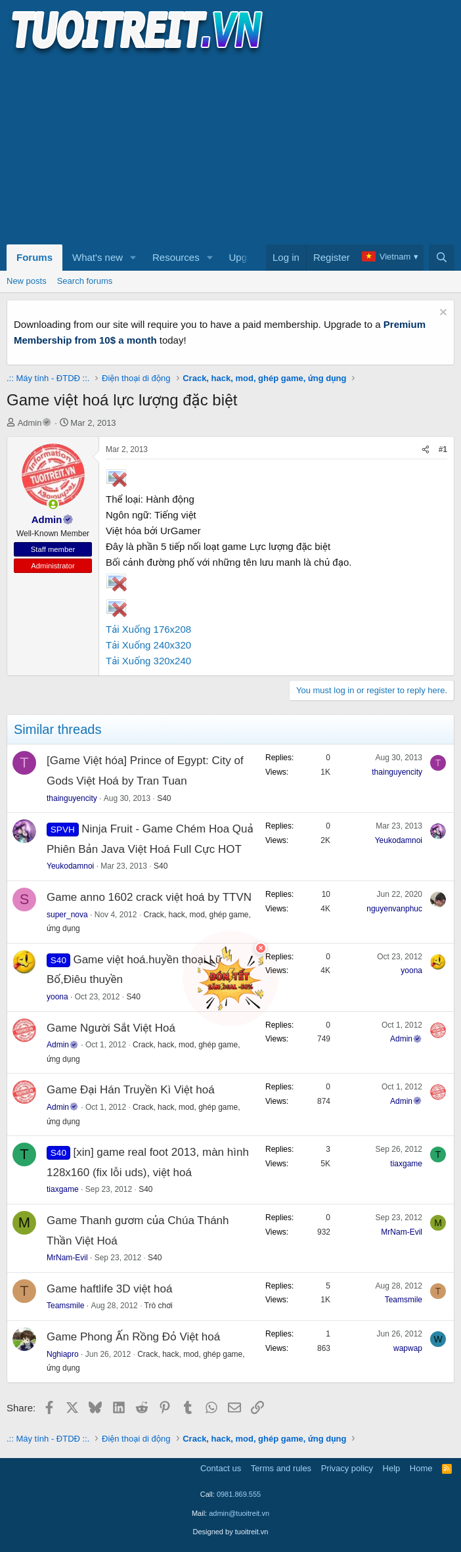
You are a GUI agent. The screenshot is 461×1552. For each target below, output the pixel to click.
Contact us (220, 1468)
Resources (176, 257)
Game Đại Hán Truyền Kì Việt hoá (131, 1090)
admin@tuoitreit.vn (239, 1513)
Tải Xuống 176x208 (148, 629)
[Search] (441, 257)
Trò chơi (158, 1305)
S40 (164, 798)
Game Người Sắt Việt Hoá (111, 1028)
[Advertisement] (230, 148)
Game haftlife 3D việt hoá (109, 1289)
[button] (133, 257)
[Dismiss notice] (441, 314)
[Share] (425, 450)
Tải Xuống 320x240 (148, 660)
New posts (27, 281)
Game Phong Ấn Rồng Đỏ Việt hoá (133, 1337)
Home (421, 1468)
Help (392, 1468)
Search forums (85, 281)
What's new (97, 257)
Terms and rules (281, 1468)
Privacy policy (347, 1468)
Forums (34, 257)
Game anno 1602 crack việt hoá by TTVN (149, 897)
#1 (443, 449)
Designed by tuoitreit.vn (231, 1532)
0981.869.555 (239, 1494)
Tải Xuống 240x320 (148, 644)
